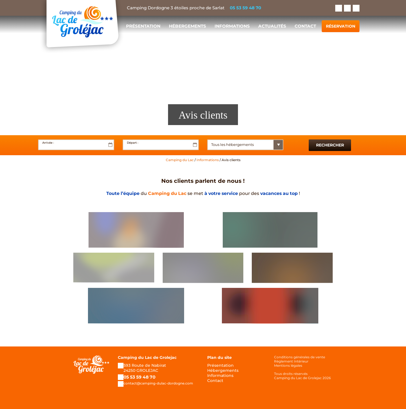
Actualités (272, 26)
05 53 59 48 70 (245, 7)
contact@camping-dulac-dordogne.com (158, 383)
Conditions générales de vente (299, 357)
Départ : (132, 143)
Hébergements (187, 26)
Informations (232, 26)
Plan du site (219, 357)
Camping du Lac (180, 160)
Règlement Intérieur (291, 361)
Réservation (340, 26)
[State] (251, 144)
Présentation (143, 26)
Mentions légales (288, 365)
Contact (305, 26)
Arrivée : (48, 143)
